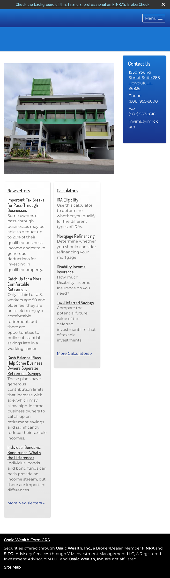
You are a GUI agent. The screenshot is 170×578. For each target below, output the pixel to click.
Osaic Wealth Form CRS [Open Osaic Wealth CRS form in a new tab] (27, 540)
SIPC (8, 553)
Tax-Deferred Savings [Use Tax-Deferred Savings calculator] (75, 302)
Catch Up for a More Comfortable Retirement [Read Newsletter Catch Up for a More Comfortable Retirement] (24, 284)
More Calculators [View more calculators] (74, 353)
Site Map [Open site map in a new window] (12, 567)
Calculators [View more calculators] (67, 190)
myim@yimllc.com (143, 124)
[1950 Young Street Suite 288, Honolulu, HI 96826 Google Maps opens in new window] (144, 80)
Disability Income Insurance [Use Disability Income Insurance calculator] (71, 269)
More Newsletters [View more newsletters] (26, 503)
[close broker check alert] (163, 4)
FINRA (147, 548)
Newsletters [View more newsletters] (18, 190)
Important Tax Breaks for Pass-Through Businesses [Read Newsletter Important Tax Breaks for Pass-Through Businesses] (25, 205)
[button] (153, 18)
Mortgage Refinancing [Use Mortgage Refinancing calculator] (76, 236)
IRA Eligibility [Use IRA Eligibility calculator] (67, 199)
